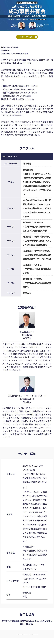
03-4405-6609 (39, 574)
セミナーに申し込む (26, 37)
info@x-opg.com (38, 586)
